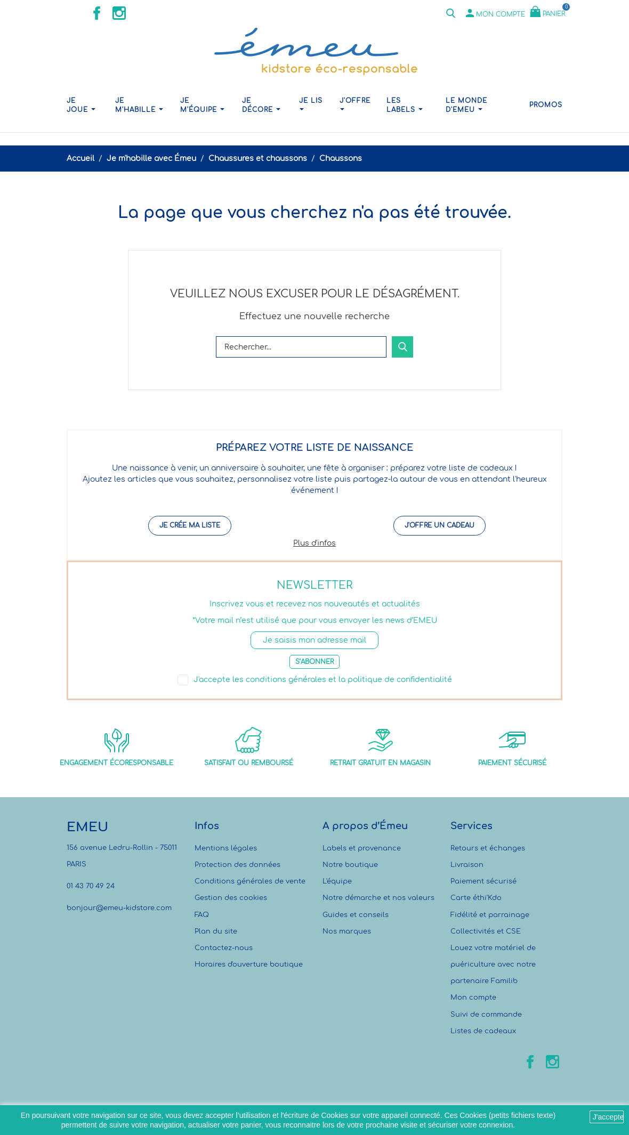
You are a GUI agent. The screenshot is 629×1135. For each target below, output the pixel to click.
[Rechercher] (301, 347)
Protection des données (237, 865)
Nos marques (346, 931)
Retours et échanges (487, 848)
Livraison (466, 865)
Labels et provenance (361, 848)
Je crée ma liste (189, 525)
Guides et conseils (355, 915)
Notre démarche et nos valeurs (378, 898)
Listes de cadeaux (483, 1031)
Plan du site (216, 931)
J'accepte (608, 1117)
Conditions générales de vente (250, 881)
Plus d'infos (314, 543)
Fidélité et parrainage (489, 915)
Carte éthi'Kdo (476, 898)
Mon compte (473, 997)
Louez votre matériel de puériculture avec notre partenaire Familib (493, 964)
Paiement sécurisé (483, 881)
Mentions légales (226, 848)
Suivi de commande (486, 1014)
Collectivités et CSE (485, 931)
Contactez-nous (224, 948)
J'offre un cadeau (439, 525)
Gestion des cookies (231, 898)
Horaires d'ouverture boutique (249, 964)
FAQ (202, 915)
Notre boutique (350, 865)
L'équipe (337, 881)
